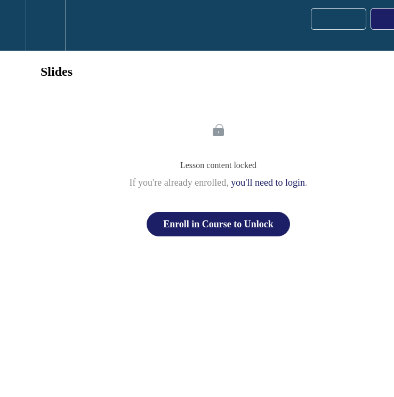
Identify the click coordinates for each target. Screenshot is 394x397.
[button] (13, 25)
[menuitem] (46, 25)
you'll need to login (268, 182)
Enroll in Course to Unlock (218, 224)
